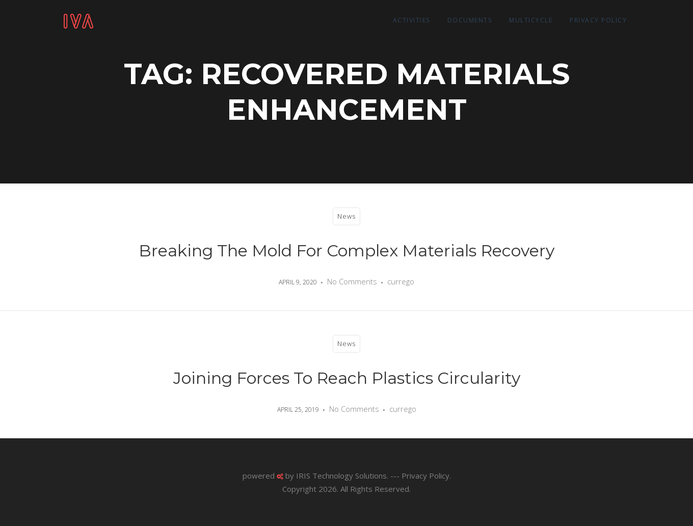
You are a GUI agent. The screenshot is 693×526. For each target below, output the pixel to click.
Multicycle (530, 20)
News (346, 216)
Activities (411, 20)
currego (400, 281)
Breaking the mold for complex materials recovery (346, 250)
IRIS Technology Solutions (341, 475)
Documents (469, 20)
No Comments (352, 281)
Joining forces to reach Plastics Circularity (346, 378)
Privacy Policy (598, 20)
